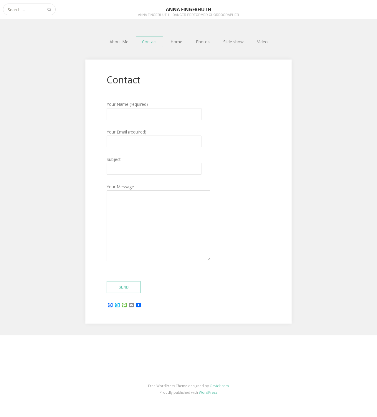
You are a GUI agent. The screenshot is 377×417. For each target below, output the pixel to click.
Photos (203, 41)
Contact (149, 41)
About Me (119, 41)
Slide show (233, 41)
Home (176, 41)
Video (262, 41)
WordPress (208, 392)
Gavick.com (219, 385)
